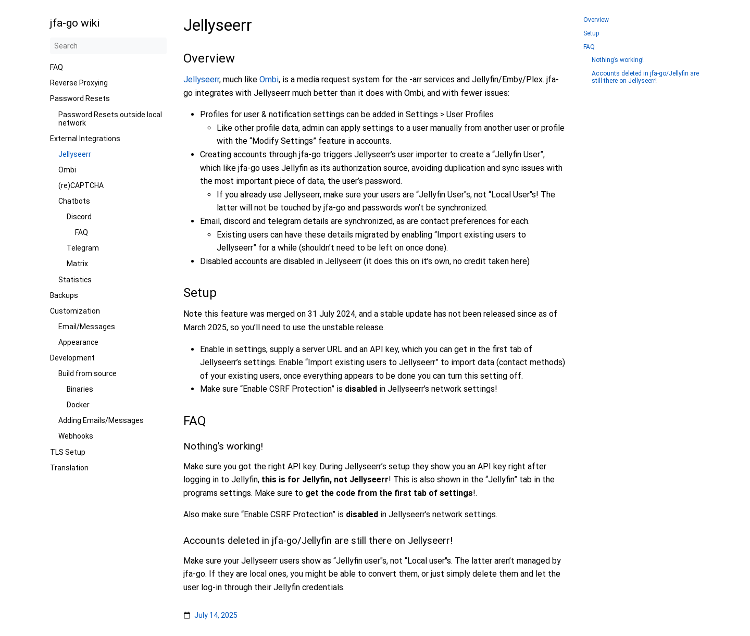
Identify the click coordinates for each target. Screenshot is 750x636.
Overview (596, 20)
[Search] (108, 46)
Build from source (87, 373)
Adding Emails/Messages (101, 420)
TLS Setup (67, 452)
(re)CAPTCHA (81, 185)
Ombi (67, 170)
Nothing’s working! (618, 60)
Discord (79, 217)
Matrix (77, 263)
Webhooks (75, 436)
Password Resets (80, 98)
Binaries (80, 389)
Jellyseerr (74, 154)
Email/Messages (86, 326)
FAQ (56, 67)
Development (72, 358)
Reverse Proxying (79, 83)
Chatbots (74, 201)
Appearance (78, 342)
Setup (591, 33)
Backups (64, 295)
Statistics (75, 280)
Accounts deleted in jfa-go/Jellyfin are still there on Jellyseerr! (645, 77)
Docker (78, 405)
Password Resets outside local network (110, 118)
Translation (69, 468)
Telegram (83, 248)
